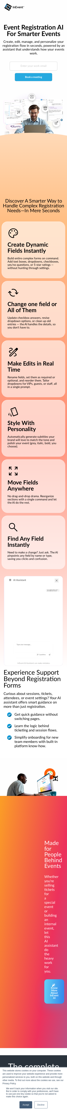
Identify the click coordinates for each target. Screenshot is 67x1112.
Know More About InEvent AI (54, 991)
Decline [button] (40, 1105)
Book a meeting (33, 77)
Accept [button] (26, 1105)
